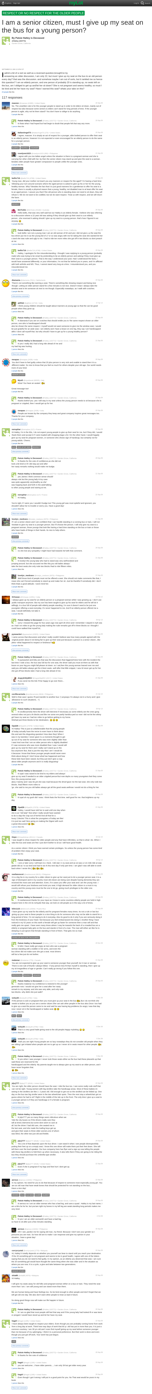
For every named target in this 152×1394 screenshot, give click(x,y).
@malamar (24, 960)
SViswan (16, 597)
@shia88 (21, 1276)
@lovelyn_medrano (35, 519)
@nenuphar (25, 429)
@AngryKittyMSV (39, 678)
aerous (15, 1180)
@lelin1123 (24, 909)
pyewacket (17, 634)
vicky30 (15, 998)
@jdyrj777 (23, 1083)
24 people (5, 92)
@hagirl (20, 1321)
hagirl (14, 1321)
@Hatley (15, 41)
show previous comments (20, 296)
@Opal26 (22, 726)
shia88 (15, 1275)
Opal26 (15, 726)
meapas (15, 359)
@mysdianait (28, 380)
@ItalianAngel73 (37, 133)
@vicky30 (23, 998)
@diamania (25, 280)
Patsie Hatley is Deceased (29, 38)
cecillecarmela (18, 694)
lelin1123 (16, 909)
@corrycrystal (28, 1251)
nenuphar (16, 429)
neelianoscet (18, 874)
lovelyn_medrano (20, 519)
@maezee (23, 103)
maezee (15, 103)
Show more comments (19, 172)
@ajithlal (27, 303)
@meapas (23, 360)
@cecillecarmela (32, 694)
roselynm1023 (24, 153)
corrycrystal (17, 1250)
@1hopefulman (23, 837)
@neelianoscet (29, 874)
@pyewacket (27, 634)
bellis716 (16, 178)
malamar (16, 960)
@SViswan (24, 597)
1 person (14, 126)
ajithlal (21, 303)
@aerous (22, 1180)
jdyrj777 (15, 1083)
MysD (20, 380)
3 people (14, 114)
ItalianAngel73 (24, 132)
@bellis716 (24, 178)
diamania (16, 280)
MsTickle (22, 210)
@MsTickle (30, 210)
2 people (14, 144)
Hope (14, 837)
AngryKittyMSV (25, 678)
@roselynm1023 (37, 153)
